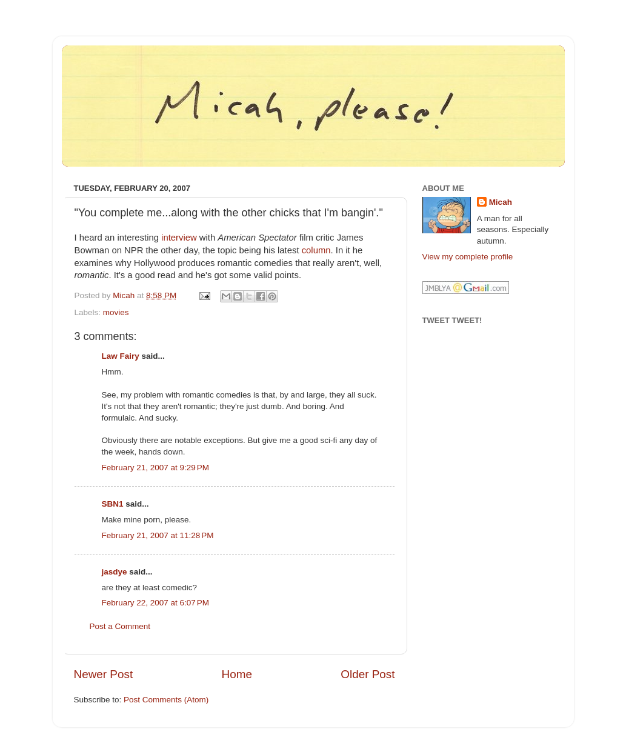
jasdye (114, 571)
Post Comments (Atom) (166, 699)
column (316, 250)
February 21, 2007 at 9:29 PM (155, 467)
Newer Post (103, 674)
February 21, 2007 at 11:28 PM (158, 535)
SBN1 (113, 503)
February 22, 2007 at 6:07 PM (155, 602)
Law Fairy (120, 356)
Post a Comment (120, 626)
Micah (500, 202)
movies (116, 312)
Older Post (368, 674)
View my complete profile (467, 256)
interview (179, 237)
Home (237, 674)
